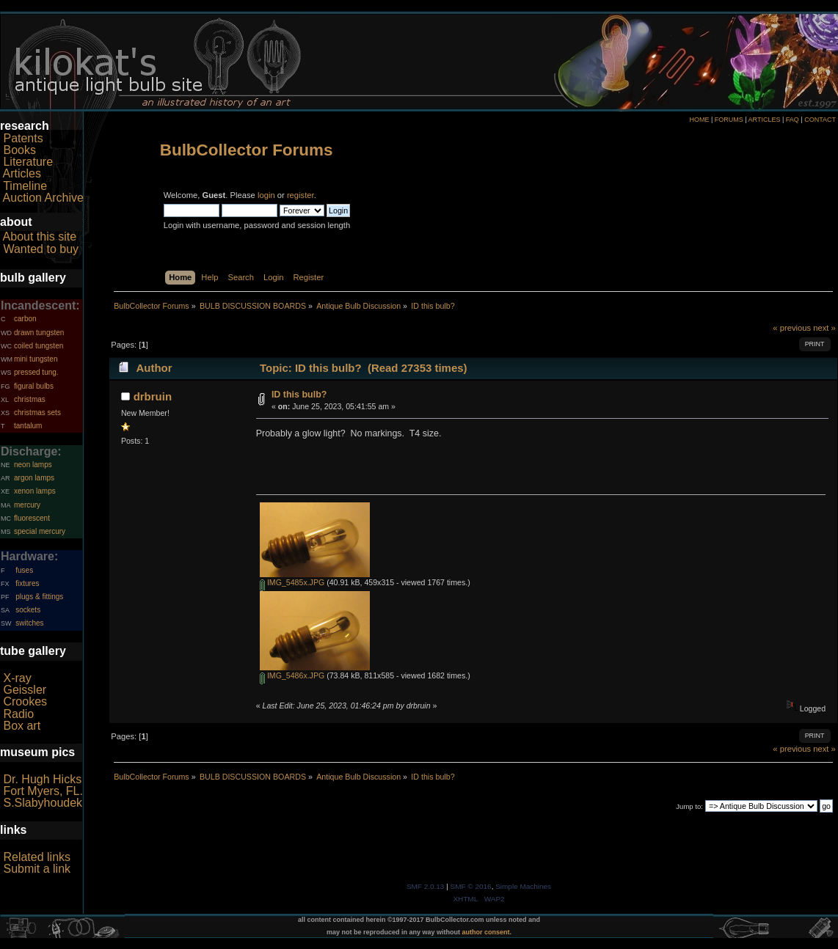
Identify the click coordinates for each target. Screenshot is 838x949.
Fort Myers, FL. (42, 791)
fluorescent (32, 518)
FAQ (792, 119)
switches (29, 623)
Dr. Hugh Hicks (42, 779)
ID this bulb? (299, 394)
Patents (23, 138)
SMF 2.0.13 (426, 886)
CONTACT (820, 119)
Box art (21, 725)
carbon (25, 319)
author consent (486, 932)
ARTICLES (764, 119)
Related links (36, 857)
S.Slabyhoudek (42, 802)
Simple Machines (523, 886)
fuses (24, 570)
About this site (40, 236)
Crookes (25, 701)
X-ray (17, 678)
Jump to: (689, 806)
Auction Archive (43, 197)
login (266, 195)
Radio (18, 714)
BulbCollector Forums (246, 150)
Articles (22, 173)
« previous (792, 327)
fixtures (27, 583)
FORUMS (729, 119)
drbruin (153, 396)
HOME (699, 119)
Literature (28, 161)
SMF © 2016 (471, 886)
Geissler (24, 690)
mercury (27, 505)
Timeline (25, 186)
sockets (27, 610)
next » (824, 327)
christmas (29, 399)
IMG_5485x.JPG (292, 582)
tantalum (28, 426)
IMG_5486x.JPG (292, 675)
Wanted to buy (41, 249)
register (300, 195)
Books (19, 150)
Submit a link (36, 868)
